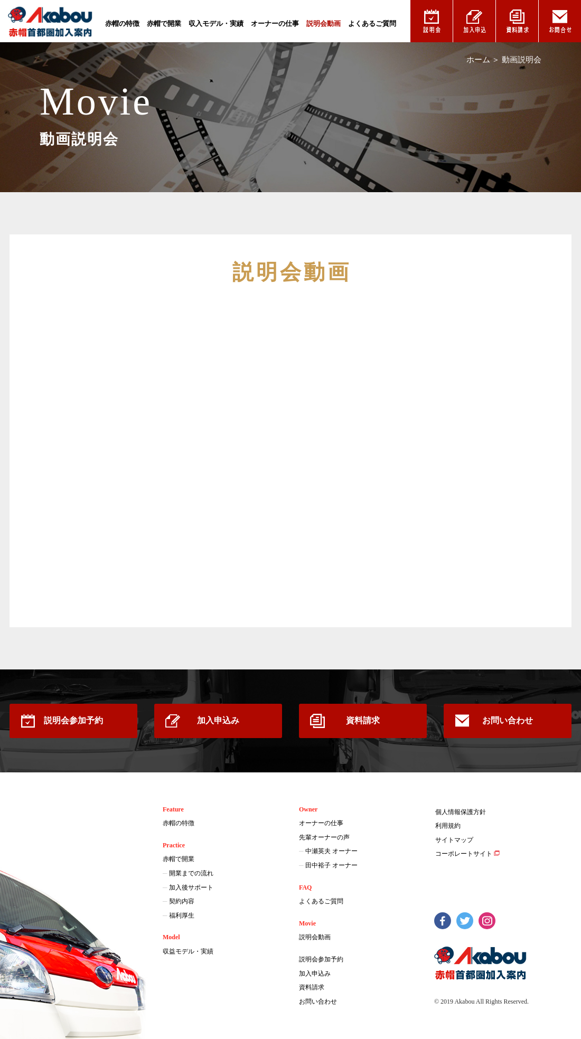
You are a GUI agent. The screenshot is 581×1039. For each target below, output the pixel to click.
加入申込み (218, 720)
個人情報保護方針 (460, 812)
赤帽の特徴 (122, 23)
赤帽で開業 (164, 23)
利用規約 (448, 825)
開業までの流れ (191, 873)
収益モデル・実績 (188, 951)
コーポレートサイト (463, 853)
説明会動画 (323, 23)
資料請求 (363, 720)
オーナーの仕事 (275, 23)
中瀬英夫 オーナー (331, 851)
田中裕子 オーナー (331, 865)
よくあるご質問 (372, 23)
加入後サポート (191, 887)
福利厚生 (181, 915)
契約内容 (181, 901)
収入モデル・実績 (216, 23)
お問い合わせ (507, 720)
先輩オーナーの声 (324, 837)
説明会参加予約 (73, 720)
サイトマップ (454, 840)
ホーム (478, 59)
